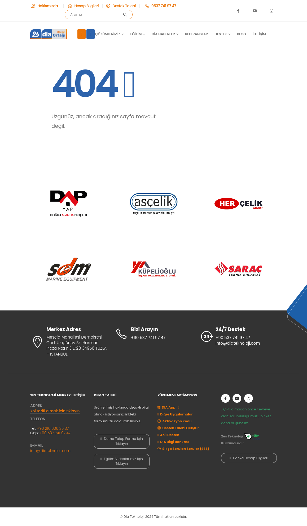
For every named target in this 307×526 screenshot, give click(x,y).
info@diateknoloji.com (50, 450)
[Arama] (125, 14)
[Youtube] (255, 11)
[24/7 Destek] (238, 336)
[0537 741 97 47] (159, 6)
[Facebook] (238, 11)
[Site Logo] (48, 34)
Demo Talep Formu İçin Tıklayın (121, 441)
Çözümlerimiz (107, 34)
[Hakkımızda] (45, 6)
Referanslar (196, 34)
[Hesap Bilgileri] (83, 6)
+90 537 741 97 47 (55, 433)
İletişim (259, 34)
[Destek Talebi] (121, 6)
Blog (241, 34)
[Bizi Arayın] (153, 333)
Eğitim (136, 34)
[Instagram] (271, 11)
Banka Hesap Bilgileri (249, 458)
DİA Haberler (163, 34)
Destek (220, 34)
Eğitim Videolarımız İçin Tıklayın (121, 461)
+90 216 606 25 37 (53, 428)
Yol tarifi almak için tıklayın (55, 411)
